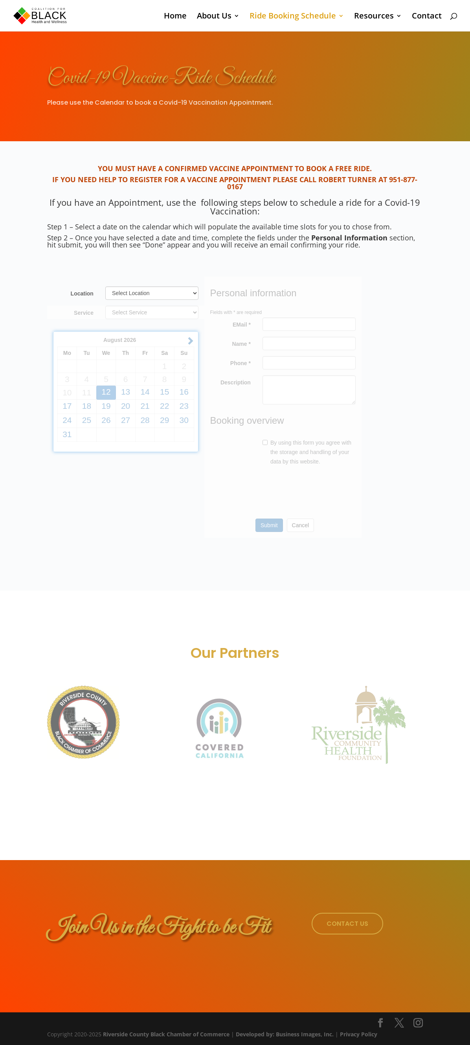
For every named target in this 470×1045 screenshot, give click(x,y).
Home (175, 17)
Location (82, 293)
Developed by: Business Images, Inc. (285, 1034)
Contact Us (347, 923)
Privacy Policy (358, 1034)
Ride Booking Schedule (293, 17)
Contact (427, 17)
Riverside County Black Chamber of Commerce (166, 1034)
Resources (374, 17)
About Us (214, 17)
